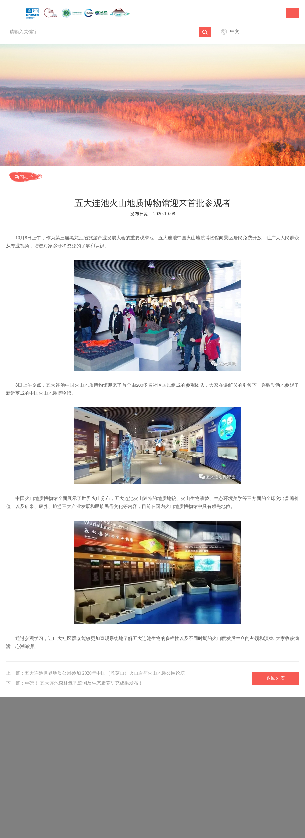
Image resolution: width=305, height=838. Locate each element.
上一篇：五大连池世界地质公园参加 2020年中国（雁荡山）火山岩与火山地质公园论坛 (95, 673)
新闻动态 (24, 176)
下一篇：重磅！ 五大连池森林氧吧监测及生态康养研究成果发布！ (74, 683)
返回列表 (275, 678)
